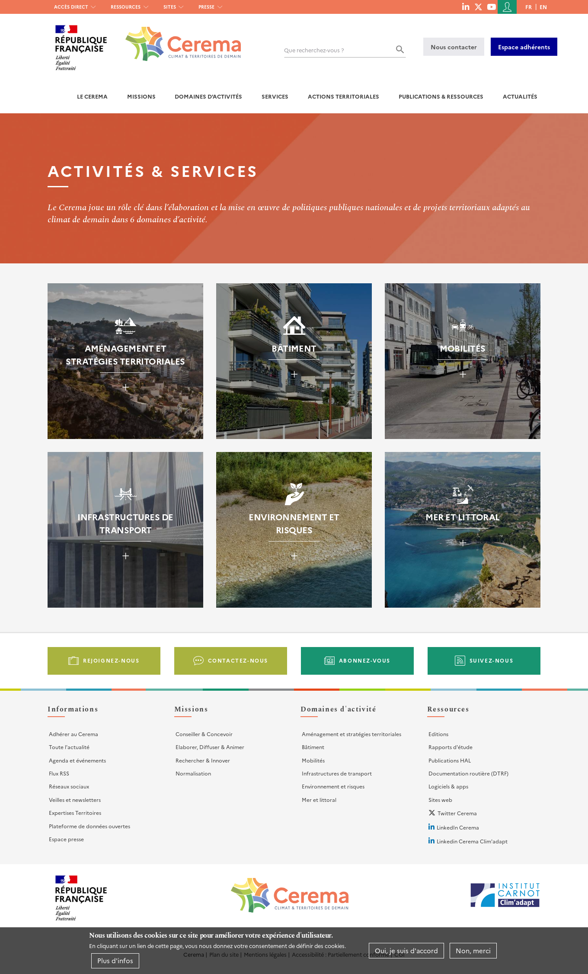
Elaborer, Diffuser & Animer (210, 746)
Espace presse (66, 839)
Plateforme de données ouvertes (89, 826)
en (543, 6)
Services (275, 96)
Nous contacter (454, 46)
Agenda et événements (77, 760)
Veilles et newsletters (75, 799)
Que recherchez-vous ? (314, 50)
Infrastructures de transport (337, 773)
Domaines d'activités (208, 96)
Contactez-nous (238, 660)
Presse (206, 6)
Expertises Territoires (75, 812)
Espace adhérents (524, 46)
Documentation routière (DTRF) (468, 773)
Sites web (440, 799)
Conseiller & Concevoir (204, 733)
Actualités (520, 96)
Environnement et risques (333, 786)
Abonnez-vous (364, 660)
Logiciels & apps (448, 786)
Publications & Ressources (441, 96)
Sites (169, 6)
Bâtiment (313, 746)
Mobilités (313, 760)
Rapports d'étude (450, 746)
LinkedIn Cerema (458, 827)
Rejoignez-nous (111, 660)
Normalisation (193, 773)
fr (528, 6)
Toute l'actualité (69, 746)
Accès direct (71, 6)
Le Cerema (92, 96)
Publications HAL (449, 760)
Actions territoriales (343, 96)
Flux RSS (59, 773)
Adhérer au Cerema (73, 733)
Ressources (126, 6)
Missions (141, 96)
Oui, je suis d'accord (406, 950)
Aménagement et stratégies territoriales (351, 733)
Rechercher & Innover (203, 760)
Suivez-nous (492, 660)
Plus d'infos (115, 960)
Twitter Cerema (457, 813)
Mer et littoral (319, 799)
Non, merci (473, 950)
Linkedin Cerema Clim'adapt (472, 841)
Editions (438, 733)
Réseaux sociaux (69, 786)
